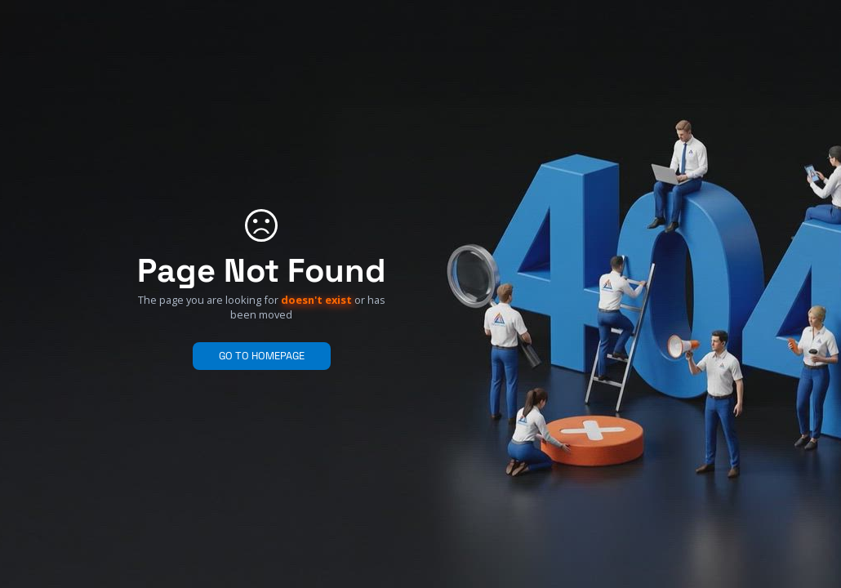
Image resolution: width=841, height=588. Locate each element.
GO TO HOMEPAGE (262, 356)
